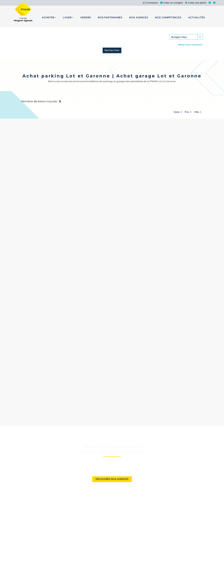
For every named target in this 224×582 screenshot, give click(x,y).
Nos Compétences (168, 17)
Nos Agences (138, 17)
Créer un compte (171, 2)
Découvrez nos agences (112, 479)
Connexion (150, 2)
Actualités (196, 17)
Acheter (48, 17)
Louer (67, 17)
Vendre (85, 17)
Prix (188, 112)
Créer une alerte (195, 2)
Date (178, 112)
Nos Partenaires (110, 17)
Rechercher (112, 50)
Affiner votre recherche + (190, 45)
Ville (198, 112)
